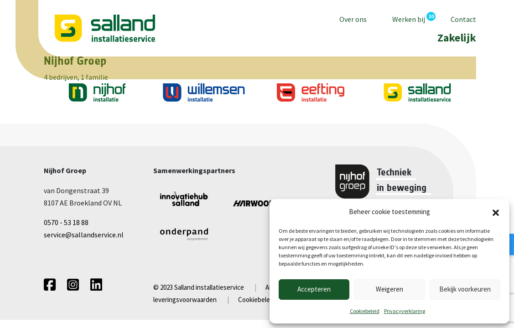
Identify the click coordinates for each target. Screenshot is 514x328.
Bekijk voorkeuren (465, 289)
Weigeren (389, 289)
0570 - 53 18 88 (66, 222)
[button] (495, 211)
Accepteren (314, 289)
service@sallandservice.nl (84, 234)
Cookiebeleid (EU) (263, 299)
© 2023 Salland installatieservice (198, 287)
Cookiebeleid (364, 311)
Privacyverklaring (404, 311)
